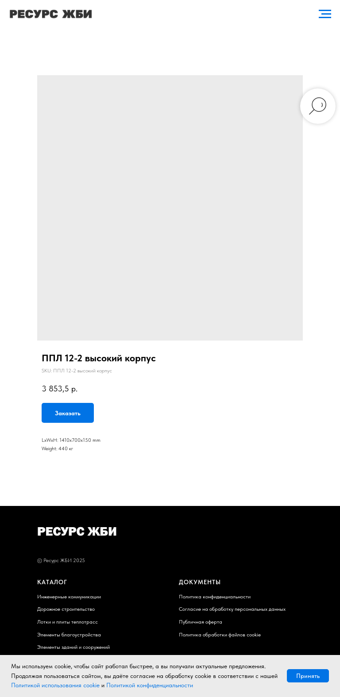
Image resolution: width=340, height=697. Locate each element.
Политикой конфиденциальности (149, 685)
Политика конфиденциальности (215, 597)
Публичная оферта (200, 622)
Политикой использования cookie (55, 685)
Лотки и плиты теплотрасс (67, 622)
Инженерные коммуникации (69, 597)
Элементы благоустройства (69, 635)
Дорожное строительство (66, 609)
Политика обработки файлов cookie (220, 635)
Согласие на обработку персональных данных (232, 609)
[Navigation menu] (325, 14)
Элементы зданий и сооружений (73, 647)
